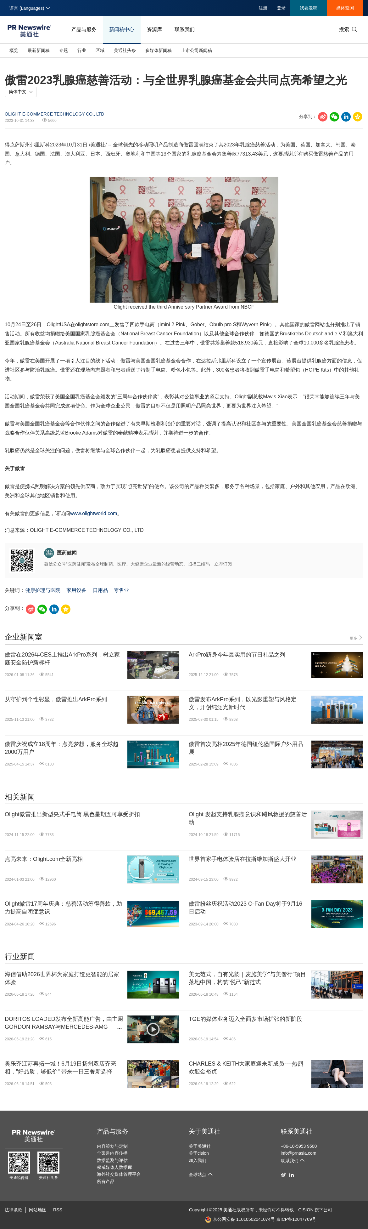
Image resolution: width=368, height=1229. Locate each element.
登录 (281, 7)
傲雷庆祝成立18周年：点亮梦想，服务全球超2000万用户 (62, 748)
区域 (100, 50)
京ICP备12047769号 (296, 1219)
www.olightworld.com (93, 513)
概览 (13, 50)
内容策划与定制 (112, 1146)
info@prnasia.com (298, 1153)
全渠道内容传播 (112, 1153)
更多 (356, 637)
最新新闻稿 (39, 50)
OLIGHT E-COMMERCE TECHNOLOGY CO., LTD (54, 114)
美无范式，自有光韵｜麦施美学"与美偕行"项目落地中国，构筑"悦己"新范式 (247, 978)
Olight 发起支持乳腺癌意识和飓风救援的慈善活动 (248, 818)
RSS (57, 1209)
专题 (63, 50)
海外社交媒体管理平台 (119, 1174)
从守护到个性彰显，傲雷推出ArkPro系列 (56, 699)
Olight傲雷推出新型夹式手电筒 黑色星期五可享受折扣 (72, 814)
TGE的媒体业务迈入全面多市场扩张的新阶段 (245, 1019)
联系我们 (185, 29)
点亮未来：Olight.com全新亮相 (44, 859)
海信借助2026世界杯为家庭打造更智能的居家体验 (62, 978)
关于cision (199, 1153)
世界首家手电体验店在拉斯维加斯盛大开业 (242, 859)
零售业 (121, 590)
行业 (81, 50)
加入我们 (197, 1160)
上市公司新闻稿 (196, 50)
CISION (305, 1209)
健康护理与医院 (42, 590)
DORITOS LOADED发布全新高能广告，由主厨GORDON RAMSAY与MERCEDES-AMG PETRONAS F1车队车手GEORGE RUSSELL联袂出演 (64, 1023)
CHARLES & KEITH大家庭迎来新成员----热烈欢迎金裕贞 (246, 1068)
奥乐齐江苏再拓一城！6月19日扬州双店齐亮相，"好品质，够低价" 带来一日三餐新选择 (60, 1068)
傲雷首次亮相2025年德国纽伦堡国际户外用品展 (246, 748)
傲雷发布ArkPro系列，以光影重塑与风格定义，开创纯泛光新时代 (243, 703)
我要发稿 (308, 7)
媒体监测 (345, 7)
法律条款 (13, 1209)
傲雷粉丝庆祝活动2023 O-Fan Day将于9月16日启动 (245, 908)
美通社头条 (125, 50)
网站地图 (38, 1209)
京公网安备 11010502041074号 (240, 1219)
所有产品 (105, 1181)
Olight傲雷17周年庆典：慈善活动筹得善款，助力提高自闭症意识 (63, 908)
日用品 (100, 590)
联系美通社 (296, 1131)
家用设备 (76, 590)
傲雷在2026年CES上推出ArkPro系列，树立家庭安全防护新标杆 (62, 658)
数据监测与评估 (112, 1160)
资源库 (154, 29)
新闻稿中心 (121, 29)
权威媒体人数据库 (114, 1167)
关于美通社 (204, 1131)
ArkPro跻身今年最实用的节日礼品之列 (237, 654)
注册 (263, 7)
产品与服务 (84, 29)
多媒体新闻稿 (158, 50)
